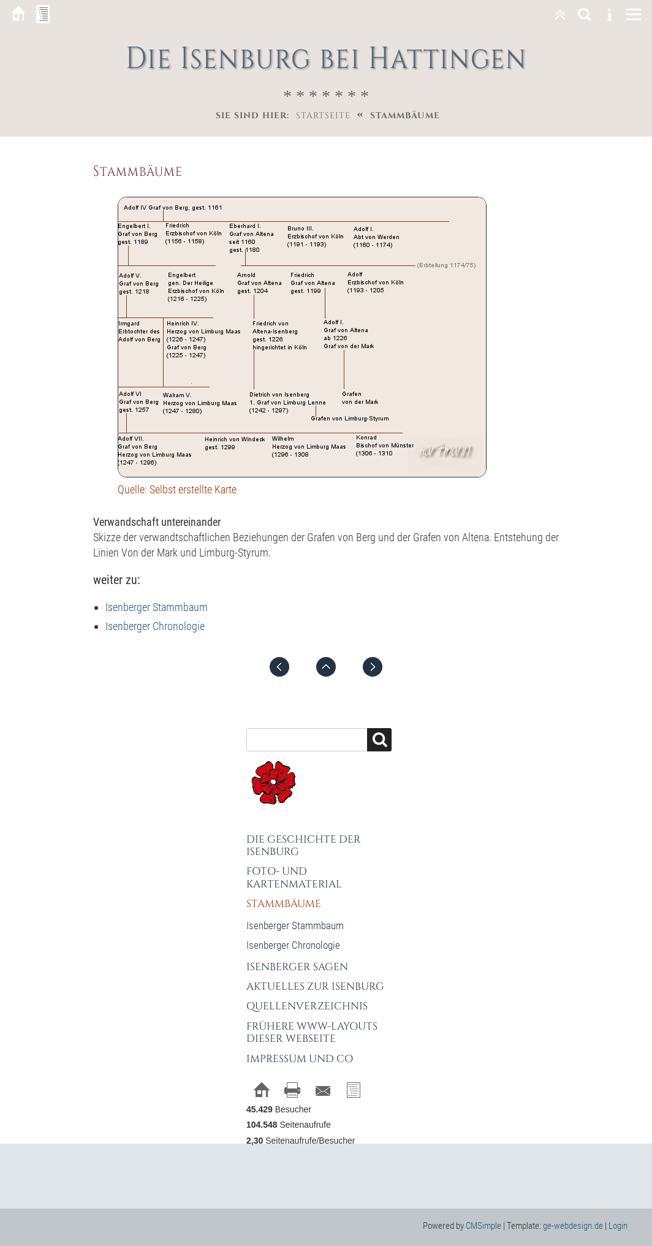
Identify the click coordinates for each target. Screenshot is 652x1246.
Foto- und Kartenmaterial (294, 877)
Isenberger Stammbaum (156, 607)
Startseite (323, 115)
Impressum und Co (299, 1059)
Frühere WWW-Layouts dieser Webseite (311, 1032)
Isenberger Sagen (297, 967)
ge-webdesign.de (573, 1225)
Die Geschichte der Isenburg (303, 845)
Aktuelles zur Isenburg (315, 986)
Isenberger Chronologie (155, 626)
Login (617, 1225)
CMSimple (483, 1225)
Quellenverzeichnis (307, 1006)
